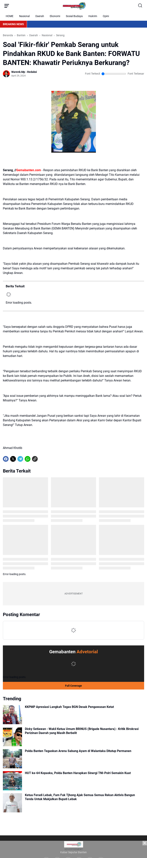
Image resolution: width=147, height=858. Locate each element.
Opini (106, 16)
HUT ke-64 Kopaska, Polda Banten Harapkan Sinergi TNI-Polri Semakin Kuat (78, 773)
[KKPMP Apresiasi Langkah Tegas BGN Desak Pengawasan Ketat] (12, 714)
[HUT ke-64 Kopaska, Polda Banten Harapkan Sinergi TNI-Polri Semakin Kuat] (12, 780)
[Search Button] (140, 6)
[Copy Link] (35, 459)
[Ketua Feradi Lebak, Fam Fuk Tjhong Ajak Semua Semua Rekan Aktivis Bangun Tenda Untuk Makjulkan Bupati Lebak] (12, 802)
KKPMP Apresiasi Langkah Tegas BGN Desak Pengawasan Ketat (69, 707)
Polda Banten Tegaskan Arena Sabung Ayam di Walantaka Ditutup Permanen (78, 751)
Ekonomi (55, 16)
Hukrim (92, 16)
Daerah (39, 16)
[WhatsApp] (27, 459)
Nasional (24, 16)
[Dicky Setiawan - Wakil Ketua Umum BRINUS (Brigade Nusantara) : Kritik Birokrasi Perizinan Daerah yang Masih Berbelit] (12, 736)
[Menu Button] (7, 6)
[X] (13, 459)
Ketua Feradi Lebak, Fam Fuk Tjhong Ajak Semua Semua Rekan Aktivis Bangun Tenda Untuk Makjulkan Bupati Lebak (80, 797)
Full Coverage (73, 685)
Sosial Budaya (74, 16)
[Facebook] (6, 459)
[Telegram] (20, 459)
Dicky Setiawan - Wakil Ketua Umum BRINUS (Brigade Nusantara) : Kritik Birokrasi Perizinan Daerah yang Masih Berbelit (82, 731)
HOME (9, 16)
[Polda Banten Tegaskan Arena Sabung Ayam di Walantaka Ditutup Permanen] (12, 758)
